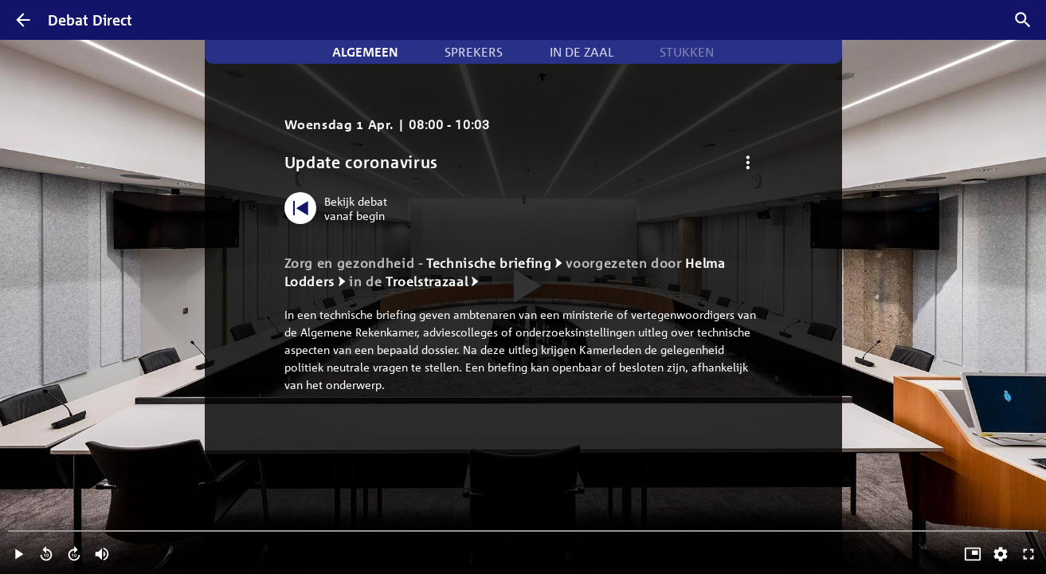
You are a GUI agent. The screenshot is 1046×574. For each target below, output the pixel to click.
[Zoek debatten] (1023, 20)
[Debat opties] (748, 162)
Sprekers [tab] (474, 52)
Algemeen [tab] (365, 52)
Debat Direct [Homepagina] (90, 20)
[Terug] (23, 20)
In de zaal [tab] (581, 52)
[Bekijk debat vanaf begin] (339, 208)
